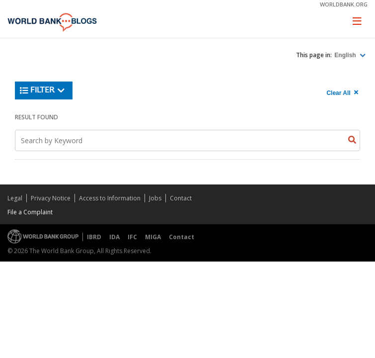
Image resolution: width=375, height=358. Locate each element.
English (346, 55)
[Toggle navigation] (357, 21)
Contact (181, 198)
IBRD (94, 237)
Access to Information (110, 198)
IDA (114, 237)
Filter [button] (42, 90)
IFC (132, 237)
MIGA (153, 237)
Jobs (155, 198)
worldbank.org (344, 4)
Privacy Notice (51, 198)
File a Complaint (30, 212)
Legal (14, 198)
